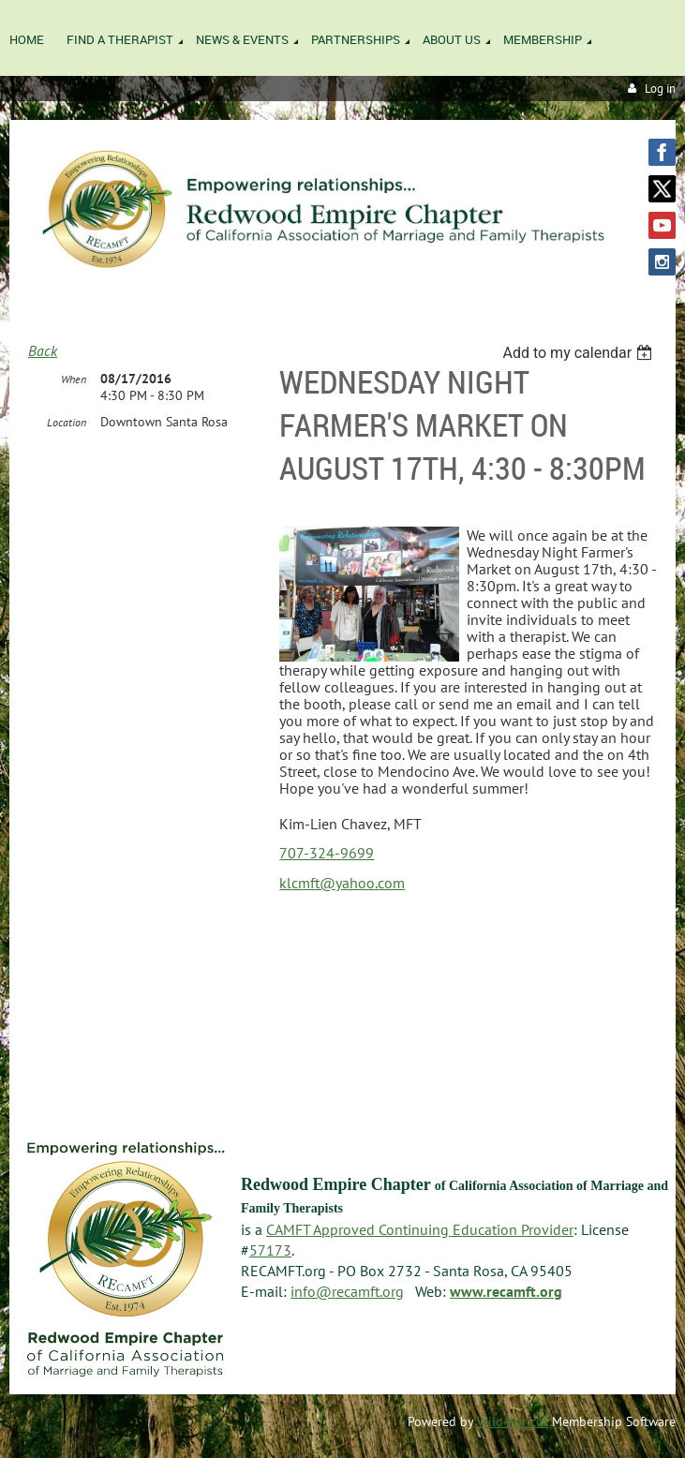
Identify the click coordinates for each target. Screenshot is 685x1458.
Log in (660, 89)
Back (42, 350)
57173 (270, 1250)
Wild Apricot (512, 1421)
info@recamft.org (347, 1291)
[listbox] (579, 352)
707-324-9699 (326, 852)
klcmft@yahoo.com (342, 882)
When (73, 379)
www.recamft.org (506, 1291)
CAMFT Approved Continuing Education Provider (419, 1229)
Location (66, 422)
